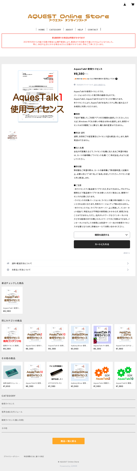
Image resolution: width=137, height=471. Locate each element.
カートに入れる (102, 244)
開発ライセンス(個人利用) (13, 420)
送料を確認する (100, 85)
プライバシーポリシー (12, 456)
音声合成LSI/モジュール (12, 412)
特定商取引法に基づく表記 (34, 456)
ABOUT (69, 30)
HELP (80, 30)
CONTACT (93, 30)
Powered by (68, 466)
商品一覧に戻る (68, 441)
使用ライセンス (8, 404)
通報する (126, 253)
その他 (4, 428)
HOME (42, 30)
